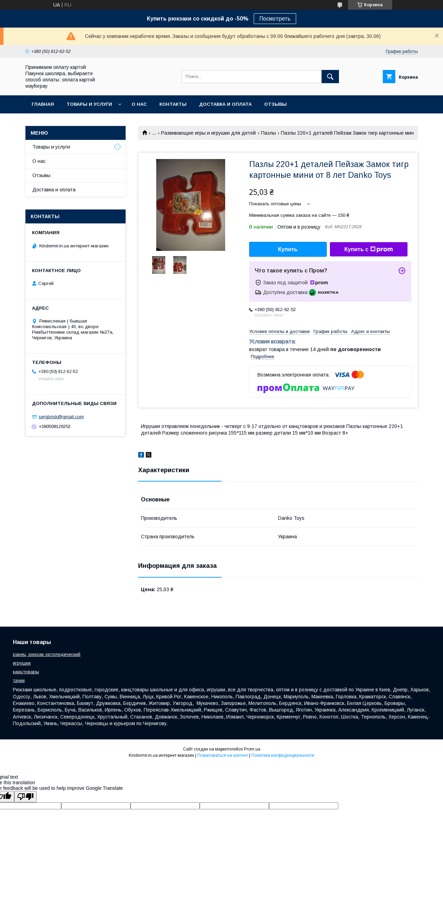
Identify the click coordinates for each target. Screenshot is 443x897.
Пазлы (268, 133)
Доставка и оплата (225, 104)
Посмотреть (275, 19)
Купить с (368, 249)
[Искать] (330, 76)
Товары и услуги (89, 104)
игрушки (22, 663)
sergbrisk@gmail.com (61, 416)
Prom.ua (252, 749)
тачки (19, 680)
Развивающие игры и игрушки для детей (208, 133)
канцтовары (26, 671)
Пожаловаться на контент (222, 755)
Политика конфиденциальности (282, 755)
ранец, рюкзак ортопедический (46, 654)
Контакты (173, 104)
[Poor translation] (25, 796)
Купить (288, 249)
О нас (139, 104)
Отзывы (275, 104)
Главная (43, 104)
